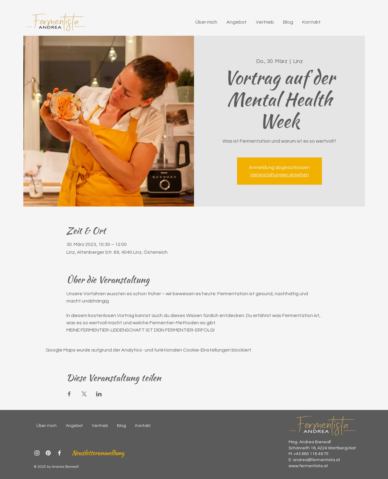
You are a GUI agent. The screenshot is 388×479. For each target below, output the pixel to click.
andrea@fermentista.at (316, 460)
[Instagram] (37, 453)
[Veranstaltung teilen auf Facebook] (69, 393)
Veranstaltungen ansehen (279, 174)
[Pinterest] (48, 453)
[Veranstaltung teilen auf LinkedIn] (99, 393)
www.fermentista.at (308, 466)
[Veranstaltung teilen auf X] (84, 393)
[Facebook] (59, 453)
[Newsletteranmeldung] (98, 453)
